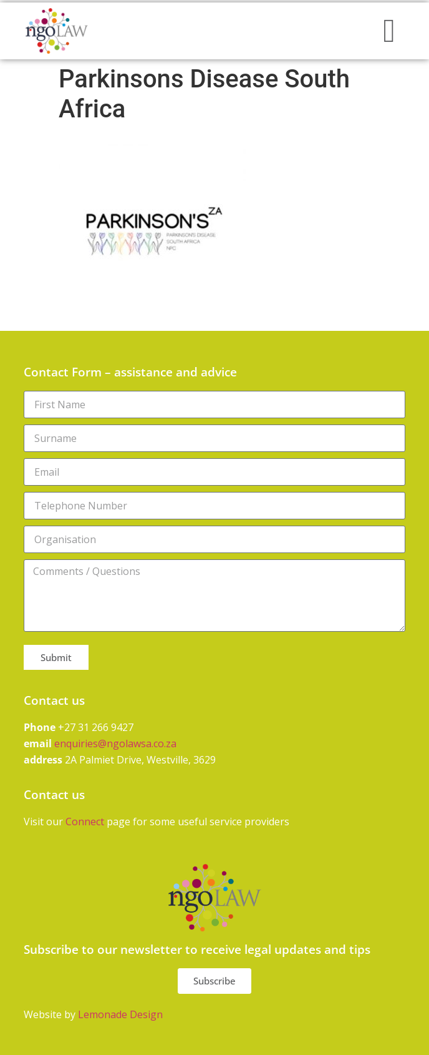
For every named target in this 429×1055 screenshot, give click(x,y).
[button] (389, 31)
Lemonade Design (120, 1014)
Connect (84, 821)
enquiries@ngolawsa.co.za (115, 743)
